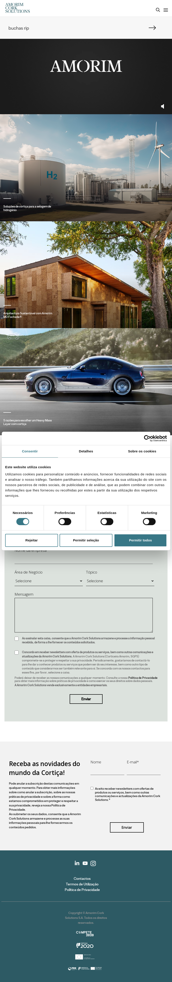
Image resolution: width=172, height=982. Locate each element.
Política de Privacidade (142, 678)
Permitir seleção (86, 540)
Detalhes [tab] (86, 451)
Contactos (82, 878)
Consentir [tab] (30, 451)
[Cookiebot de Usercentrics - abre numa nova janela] (147, 438)
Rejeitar (31, 540)
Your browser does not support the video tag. (86, 66)
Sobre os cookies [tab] (142, 451)
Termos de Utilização (82, 884)
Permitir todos (140, 540)
